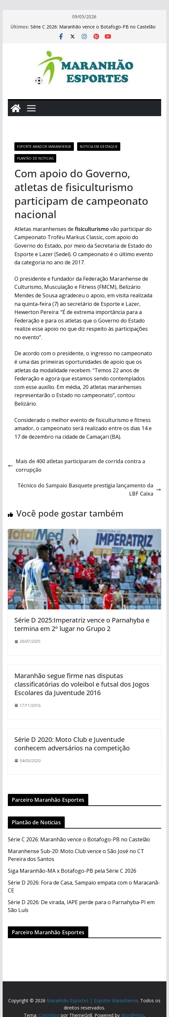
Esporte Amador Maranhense (44, 146)
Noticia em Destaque (99, 146)
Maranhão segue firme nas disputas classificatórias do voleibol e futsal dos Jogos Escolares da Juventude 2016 (81, 684)
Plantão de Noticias (35, 158)
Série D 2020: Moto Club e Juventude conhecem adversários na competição (72, 743)
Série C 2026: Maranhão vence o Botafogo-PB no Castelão (93, 27)
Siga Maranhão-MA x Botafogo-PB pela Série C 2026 (72, 870)
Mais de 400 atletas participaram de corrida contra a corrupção (76, 465)
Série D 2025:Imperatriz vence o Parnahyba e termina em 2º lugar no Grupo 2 (81, 624)
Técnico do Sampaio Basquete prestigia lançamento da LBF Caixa (89, 490)
